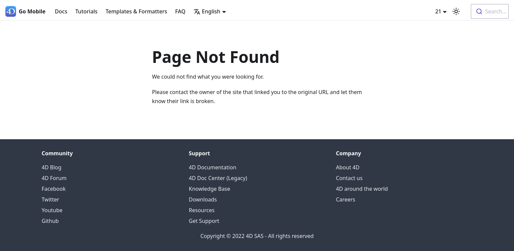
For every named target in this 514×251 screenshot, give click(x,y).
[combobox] (490, 11)
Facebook (54, 188)
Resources (202, 210)
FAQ (180, 11)
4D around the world (362, 188)
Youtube (52, 210)
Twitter (50, 199)
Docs (61, 11)
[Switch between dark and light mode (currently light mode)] (456, 11)
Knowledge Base (209, 188)
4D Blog (52, 167)
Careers (345, 199)
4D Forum (54, 178)
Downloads (203, 199)
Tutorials (86, 11)
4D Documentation (212, 167)
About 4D (347, 167)
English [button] (207, 11)
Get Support (204, 221)
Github (50, 221)
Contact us (349, 178)
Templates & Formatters (136, 11)
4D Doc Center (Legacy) (218, 178)
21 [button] (438, 11)
